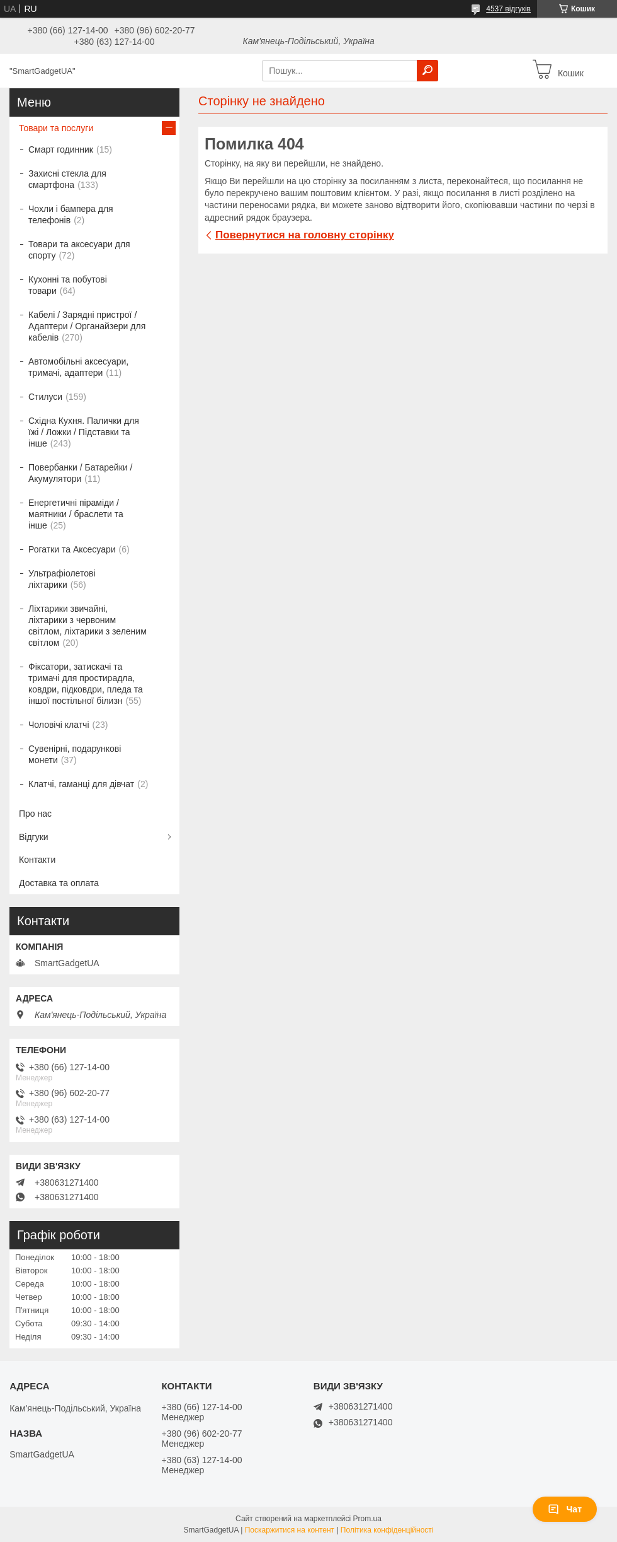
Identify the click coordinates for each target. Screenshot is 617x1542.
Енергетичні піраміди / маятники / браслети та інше (75, 514)
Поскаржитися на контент (289, 1530)
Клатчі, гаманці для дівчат (81, 784)
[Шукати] (427, 70)
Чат (565, 1509)
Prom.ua (367, 1518)
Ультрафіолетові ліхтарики (62, 579)
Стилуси (45, 397)
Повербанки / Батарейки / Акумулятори (80, 473)
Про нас (35, 814)
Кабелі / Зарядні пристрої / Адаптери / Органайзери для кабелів (86, 326)
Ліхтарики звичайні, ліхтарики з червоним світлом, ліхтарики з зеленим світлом (87, 626)
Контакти (37, 860)
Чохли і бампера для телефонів (70, 214)
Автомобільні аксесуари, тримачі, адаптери (78, 367)
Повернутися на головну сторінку (304, 235)
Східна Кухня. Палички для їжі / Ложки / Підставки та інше (83, 432)
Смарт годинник (60, 149)
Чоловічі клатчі (58, 725)
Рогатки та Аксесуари (72, 549)
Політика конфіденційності (387, 1530)
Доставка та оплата (59, 883)
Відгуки (33, 837)
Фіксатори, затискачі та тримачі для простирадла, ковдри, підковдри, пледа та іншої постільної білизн (85, 684)
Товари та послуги (56, 128)
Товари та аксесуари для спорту (79, 249)
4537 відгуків (508, 8)
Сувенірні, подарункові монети (74, 754)
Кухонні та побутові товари (67, 285)
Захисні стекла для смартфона (67, 179)
